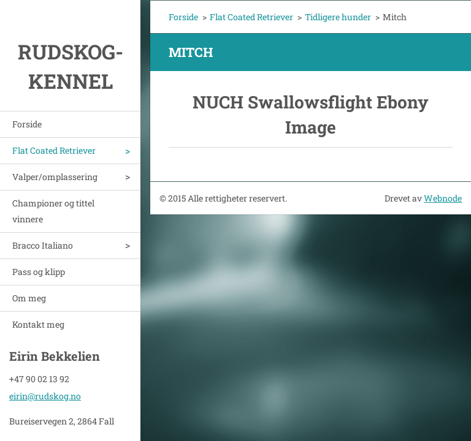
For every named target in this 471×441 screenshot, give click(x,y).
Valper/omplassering (55, 177)
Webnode (443, 198)
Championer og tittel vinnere (53, 211)
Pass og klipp (38, 271)
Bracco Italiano (42, 245)
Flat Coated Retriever (54, 150)
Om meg (29, 298)
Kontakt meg (38, 324)
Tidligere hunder (338, 17)
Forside (27, 124)
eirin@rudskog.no (45, 394)
